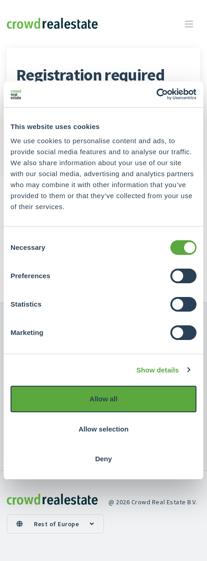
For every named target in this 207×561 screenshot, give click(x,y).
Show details (157, 370)
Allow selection (103, 429)
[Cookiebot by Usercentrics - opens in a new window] (156, 94)
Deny (103, 459)
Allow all (104, 399)
